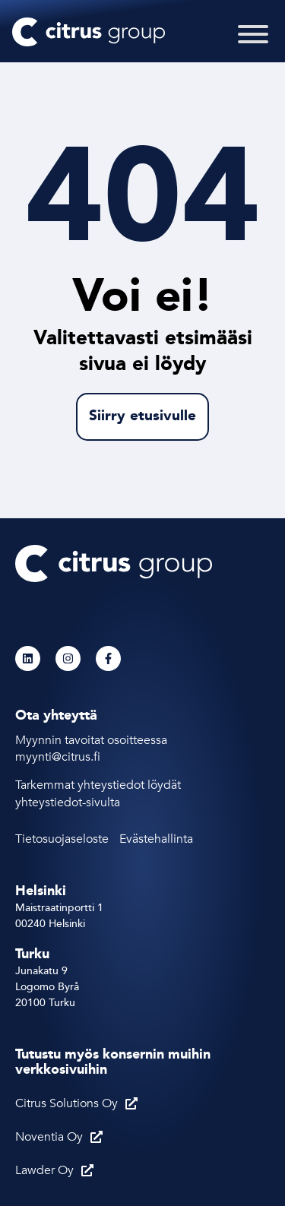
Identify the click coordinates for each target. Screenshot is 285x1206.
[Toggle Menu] (253, 43)
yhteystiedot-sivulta (67, 802)
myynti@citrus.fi (59, 757)
